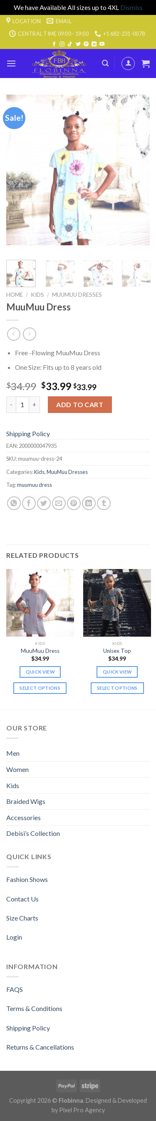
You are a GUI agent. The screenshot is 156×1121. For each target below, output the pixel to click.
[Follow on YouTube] (101, 44)
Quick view (40, 671)
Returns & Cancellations (40, 1047)
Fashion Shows (27, 879)
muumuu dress (34, 484)
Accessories (23, 817)
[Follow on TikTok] (69, 44)
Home (14, 294)
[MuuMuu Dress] (40, 603)
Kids (37, 294)
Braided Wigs (25, 801)
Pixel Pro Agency (82, 1110)
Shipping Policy (28, 433)
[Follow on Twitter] (78, 44)
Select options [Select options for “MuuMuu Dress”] (40, 688)
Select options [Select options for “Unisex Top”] (117, 688)
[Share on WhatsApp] (14, 503)
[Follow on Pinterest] (86, 44)
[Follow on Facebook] (54, 44)
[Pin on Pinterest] (74, 503)
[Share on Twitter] (44, 503)
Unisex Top (117, 650)
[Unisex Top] (117, 603)
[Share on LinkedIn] (89, 503)
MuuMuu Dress (40, 650)
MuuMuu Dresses (77, 294)
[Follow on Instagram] (61, 44)
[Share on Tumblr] (104, 503)
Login (14, 937)
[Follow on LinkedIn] (94, 44)
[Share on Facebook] (29, 503)
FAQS (14, 989)
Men (13, 753)
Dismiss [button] (131, 7)
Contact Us (22, 899)
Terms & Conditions (34, 1008)
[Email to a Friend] (59, 503)
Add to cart (79, 404)
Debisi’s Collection (33, 833)
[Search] (105, 63)
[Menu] (11, 63)
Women (17, 769)
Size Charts (22, 918)
